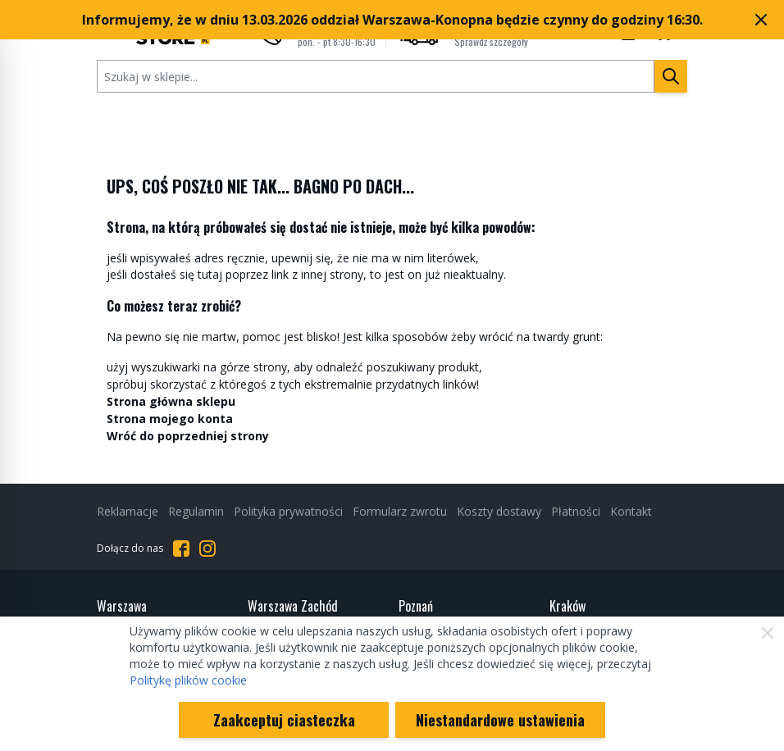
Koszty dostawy (499, 511)
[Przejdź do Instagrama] (207, 548)
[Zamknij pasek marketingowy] (761, 19)
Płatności (575, 511)
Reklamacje (127, 511)
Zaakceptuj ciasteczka (284, 720)
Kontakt (631, 511)
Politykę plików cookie (188, 680)
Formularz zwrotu (400, 511)
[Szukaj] (670, 76)
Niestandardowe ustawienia (500, 720)
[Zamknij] (767, 633)
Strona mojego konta (170, 418)
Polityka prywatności (288, 511)
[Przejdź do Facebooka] (181, 548)
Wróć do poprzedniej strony (188, 436)
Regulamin (196, 511)
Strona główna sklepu (171, 401)
